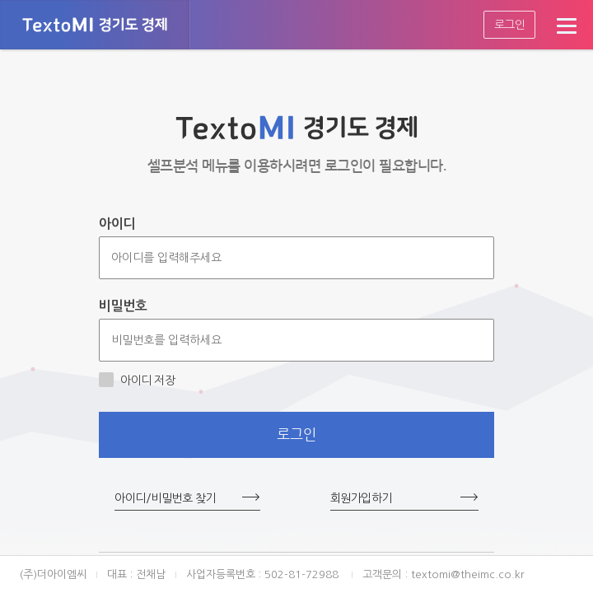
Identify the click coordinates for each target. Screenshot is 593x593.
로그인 (509, 24)
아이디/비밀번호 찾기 (165, 498)
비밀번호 (123, 306)
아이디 (117, 223)
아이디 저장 (137, 379)
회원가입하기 (361, 498)
